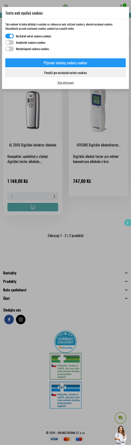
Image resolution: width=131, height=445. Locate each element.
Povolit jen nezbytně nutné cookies (65, 72)
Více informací (66, 82)
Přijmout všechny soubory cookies (65, 62)
